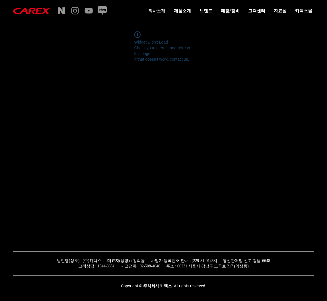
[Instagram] (75, 11)
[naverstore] (61, 11)
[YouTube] (89, 11)
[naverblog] (102, 11)
